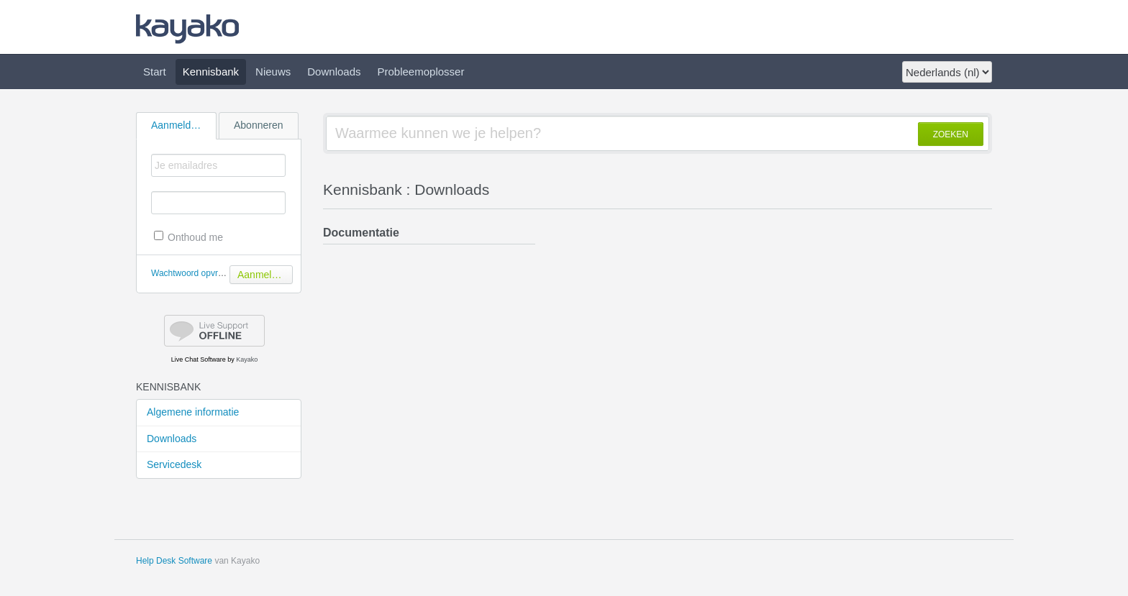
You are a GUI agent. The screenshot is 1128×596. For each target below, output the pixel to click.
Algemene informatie (193, 412)
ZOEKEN (950, 134)
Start (154, 71)
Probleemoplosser (421, 71)
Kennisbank (211, 71)
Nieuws (273, 71)
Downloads (333, 71)
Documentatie (361, 232)
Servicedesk (174, 464)
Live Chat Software (198, 359)
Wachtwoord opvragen (194, 273)
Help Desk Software (174, 561)
